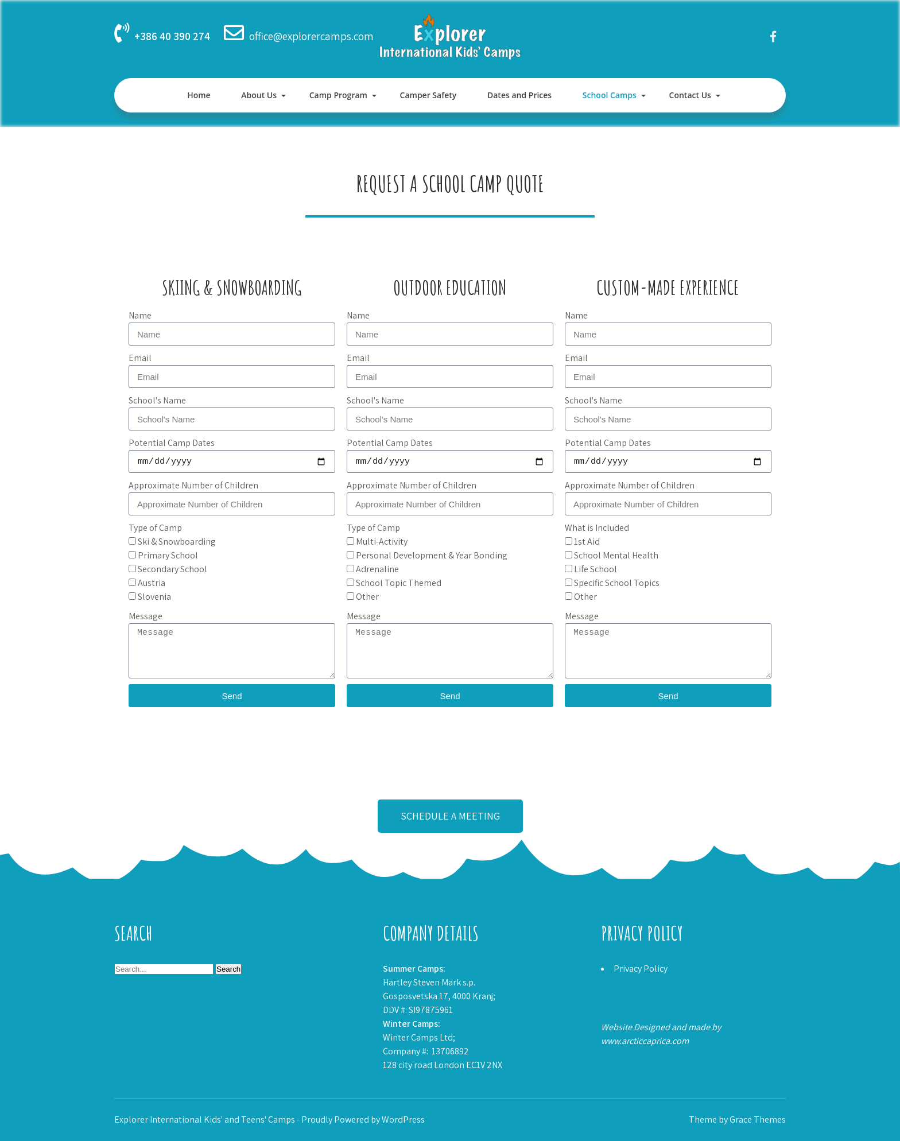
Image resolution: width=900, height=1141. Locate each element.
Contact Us (690, 95)
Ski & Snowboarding (177, 541)
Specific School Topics (617, 583)
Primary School (168, 555)
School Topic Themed (398, 583)
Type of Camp (155, 528)
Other (367, 597)
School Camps (610, 95)
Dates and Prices (519, 95)
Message (145, 616)
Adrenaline (377, 569)
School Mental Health (616, 555)
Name (140, 315)
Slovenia (154, 597)
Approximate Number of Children (193, 485)
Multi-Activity (382, 541)
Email (140, 358)
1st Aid (587, 541)
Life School (595, 569)
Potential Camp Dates (172, 443)
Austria (151, 583)
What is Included (597, 528)
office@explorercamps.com (311, 36)
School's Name (157, 400)
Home (199, 95)
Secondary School (172, 569)
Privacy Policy (641, 969)
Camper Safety (428, 95)
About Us (259, 95)
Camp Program (338, 95)
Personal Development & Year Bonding (431, 555)
